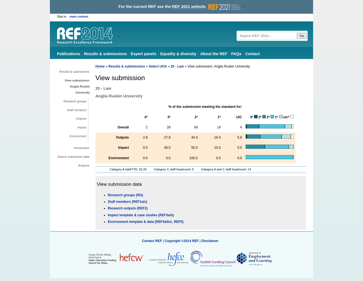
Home (100, 66)
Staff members (76, 110)
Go (301, 36)
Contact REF (152, 241)
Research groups (75, 101)
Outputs (81, 118)
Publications (68, 54)
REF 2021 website (206, 6)
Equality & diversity (178, 54)
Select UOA (158, 66)
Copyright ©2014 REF (182, 241)
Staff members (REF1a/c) (127, 202)
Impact (81, 127)
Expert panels (143, 54)
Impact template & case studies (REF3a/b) (141, 215)
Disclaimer (210, 241)
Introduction (81, 148)
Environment (78, 136)
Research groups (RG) (125, 195)
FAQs (236, 54)
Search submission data (73, 156)
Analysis (83, 165)
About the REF (213, 54)
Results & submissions (105, 54)
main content (79, 16)
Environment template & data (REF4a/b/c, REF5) (145, 222)
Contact (252, 54)
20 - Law (177, 66)
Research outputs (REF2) (128, 208)
